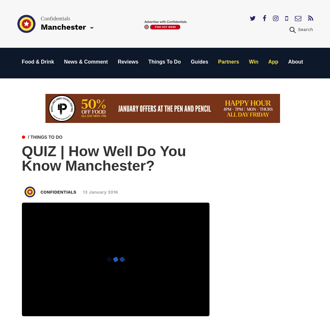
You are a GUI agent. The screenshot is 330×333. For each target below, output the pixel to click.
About (295, 62)
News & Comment (86, 62)
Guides (199, 62)
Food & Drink (38, 62)
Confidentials (59, 192)
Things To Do (164, 62)
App (273, 62)
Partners (228, 62)
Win (253, 62)
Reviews (128, 62)
